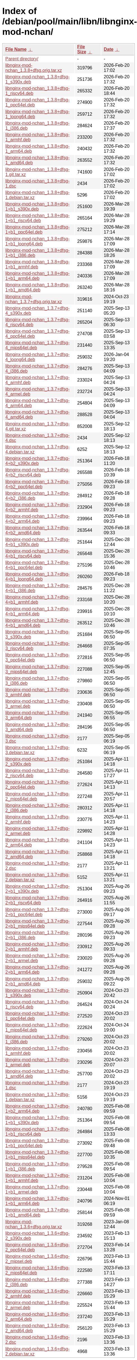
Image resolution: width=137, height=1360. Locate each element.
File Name (16, 49)
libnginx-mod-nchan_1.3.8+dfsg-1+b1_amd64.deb (37, 287)
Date (108, 49)
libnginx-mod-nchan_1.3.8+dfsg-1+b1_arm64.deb (37, 276)
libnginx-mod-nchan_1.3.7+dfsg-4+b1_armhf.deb (37, 599)
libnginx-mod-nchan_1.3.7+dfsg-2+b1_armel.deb (37, 958)
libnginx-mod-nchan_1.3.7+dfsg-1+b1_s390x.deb (37, 1120)
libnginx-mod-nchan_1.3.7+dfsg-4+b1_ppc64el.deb (37, 565)
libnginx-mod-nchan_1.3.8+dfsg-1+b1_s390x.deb (37, 206)
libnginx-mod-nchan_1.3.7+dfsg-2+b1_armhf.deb (37, 946)
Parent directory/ (21, 58)
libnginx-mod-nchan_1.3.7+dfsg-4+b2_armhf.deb (37, 507)
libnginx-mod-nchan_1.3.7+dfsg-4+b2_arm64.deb (37, 519)
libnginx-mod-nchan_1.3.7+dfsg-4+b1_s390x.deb (37, 542)
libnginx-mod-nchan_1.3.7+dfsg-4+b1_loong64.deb (37, 576)
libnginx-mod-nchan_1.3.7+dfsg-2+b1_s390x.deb (37, 889)
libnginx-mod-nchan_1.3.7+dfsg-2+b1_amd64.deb (37, 981)
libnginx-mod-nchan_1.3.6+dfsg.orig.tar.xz (33, 1224)
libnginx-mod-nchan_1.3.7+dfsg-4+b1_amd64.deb (37, 623)
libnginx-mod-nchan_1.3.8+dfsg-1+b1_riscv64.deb (37, 218)
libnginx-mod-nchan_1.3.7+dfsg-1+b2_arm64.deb (37, 1108)
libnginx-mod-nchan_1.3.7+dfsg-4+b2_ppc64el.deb (37, 484)
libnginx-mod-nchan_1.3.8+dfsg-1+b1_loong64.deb (37, 241)
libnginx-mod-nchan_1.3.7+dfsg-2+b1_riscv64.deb (37, 900)
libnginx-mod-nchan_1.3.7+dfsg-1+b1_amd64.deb (37, 1212)
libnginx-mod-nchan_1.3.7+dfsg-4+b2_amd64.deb (37, 530)
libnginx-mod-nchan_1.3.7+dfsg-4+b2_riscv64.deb (37, 472)
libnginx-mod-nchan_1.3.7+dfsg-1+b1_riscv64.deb (37, 1132)
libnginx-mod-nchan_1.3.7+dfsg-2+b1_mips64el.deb (37, 923)
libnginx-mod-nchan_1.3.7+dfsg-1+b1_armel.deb (37, 1189)
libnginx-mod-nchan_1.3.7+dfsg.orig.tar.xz (33, 299)
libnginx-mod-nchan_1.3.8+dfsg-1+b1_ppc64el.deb (37, 229)
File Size (81, 49)
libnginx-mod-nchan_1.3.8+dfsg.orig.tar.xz (33, 68)
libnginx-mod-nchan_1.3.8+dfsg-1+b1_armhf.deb (37, 264)
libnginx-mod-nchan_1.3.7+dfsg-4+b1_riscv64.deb (37, 553)
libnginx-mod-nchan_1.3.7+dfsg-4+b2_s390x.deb (37, 461)
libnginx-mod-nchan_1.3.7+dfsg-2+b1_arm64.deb (37, 970)
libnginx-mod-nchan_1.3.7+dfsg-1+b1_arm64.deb (37, 1201)
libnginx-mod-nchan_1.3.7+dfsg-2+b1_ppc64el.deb (37, 912)
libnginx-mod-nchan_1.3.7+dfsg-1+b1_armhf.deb (37, 1178)
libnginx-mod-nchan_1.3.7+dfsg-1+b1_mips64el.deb (37, 1155)
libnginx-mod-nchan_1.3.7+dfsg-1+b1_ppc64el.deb (37, 1143)
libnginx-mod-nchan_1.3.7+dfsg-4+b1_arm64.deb (37, 611)
